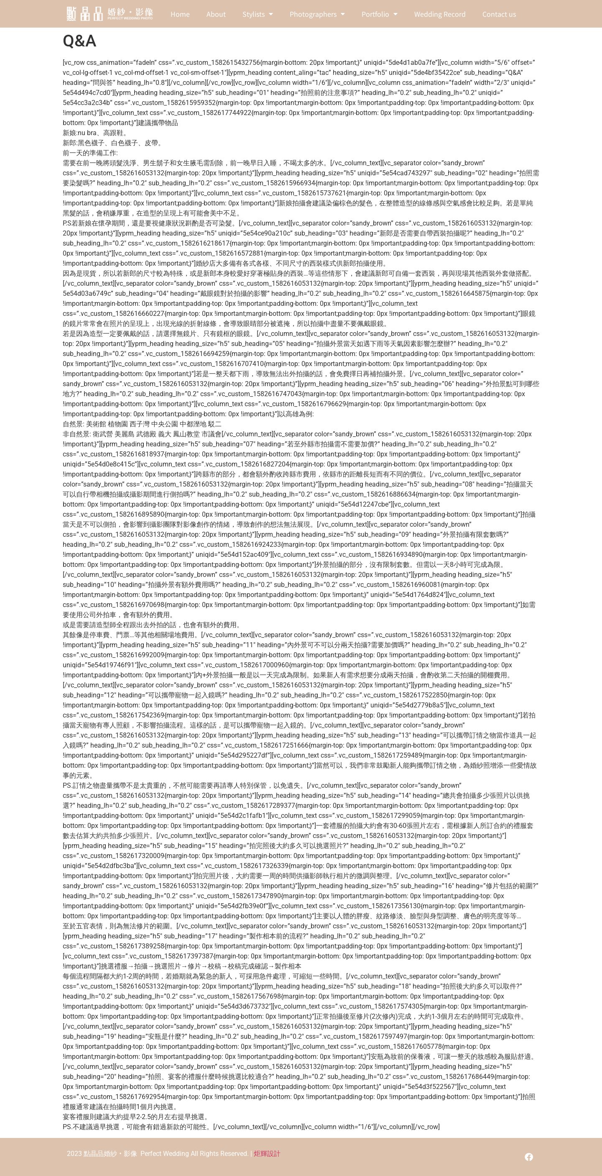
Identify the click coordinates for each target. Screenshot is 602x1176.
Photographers (317, 13)
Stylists (257, 13)
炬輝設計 (267, 1154)
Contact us (499, 14)
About (216, 14)
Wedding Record (440, 14)
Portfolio (380, 13)
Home (180, 14)
